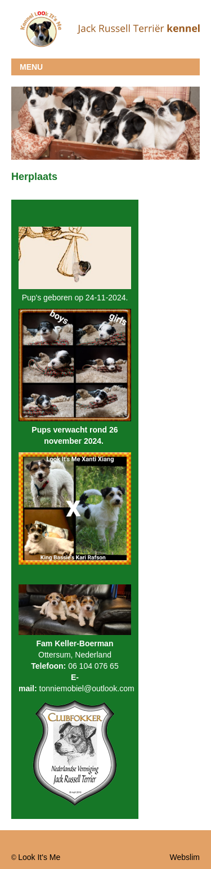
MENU (31, 66)
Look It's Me (39, 857)
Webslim (185, 857)
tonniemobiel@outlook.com (86, 688)
